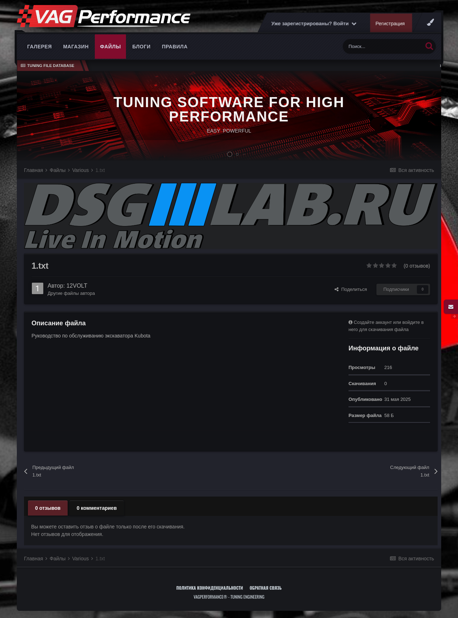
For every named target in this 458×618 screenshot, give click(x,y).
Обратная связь (266, 588)
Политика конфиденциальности (209, 588)
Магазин (75, 46)
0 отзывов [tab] (47, 508)
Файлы (110, 46)
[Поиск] (383, 46)
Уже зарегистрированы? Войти (313, 23)
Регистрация (390, 23)
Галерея (39, 46)
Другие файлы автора (71, 293)
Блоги (141, 46)
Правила (174, 46)
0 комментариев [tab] (97, 508)
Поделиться (351, 289)
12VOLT (77, 286)
